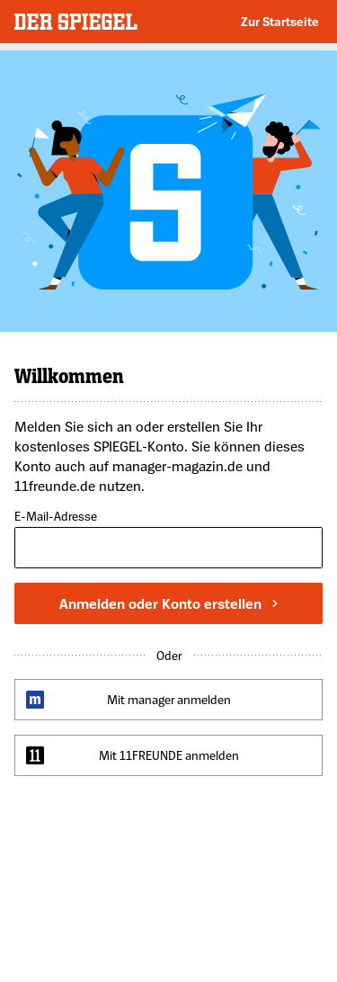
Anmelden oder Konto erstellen (168, 603)
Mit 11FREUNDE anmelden (169, 755)
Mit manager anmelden (169, 699)
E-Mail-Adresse (55, 516)
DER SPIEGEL (75, 21)
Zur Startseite (280, 21)
